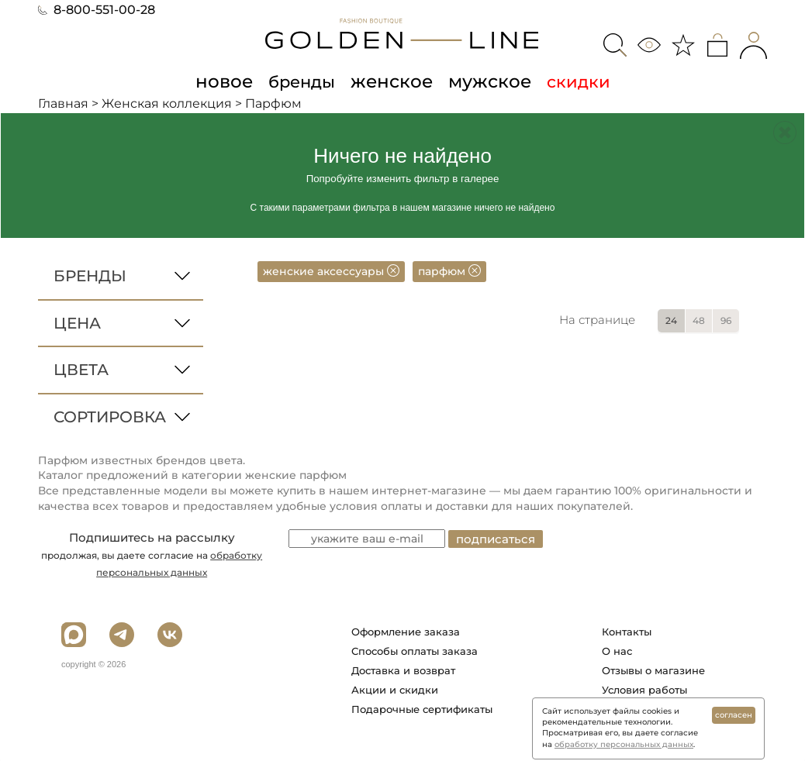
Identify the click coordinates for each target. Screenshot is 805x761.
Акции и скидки (394, 688)
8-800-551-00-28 (96, 9)
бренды (305, 81)
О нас (617, 649)
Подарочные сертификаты (421, 707)
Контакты (626, 630)
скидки (567, 81)
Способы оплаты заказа (414, 649)
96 (725, 319)
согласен (733, 715)
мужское (482, 81)
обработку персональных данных (624, 744)
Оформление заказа (405, 630)
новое (231, 81)
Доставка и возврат (403, 669)
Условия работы (644, 688)
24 (671, 319)
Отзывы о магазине (653, 669)
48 (699, 319)
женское (391, 81)
